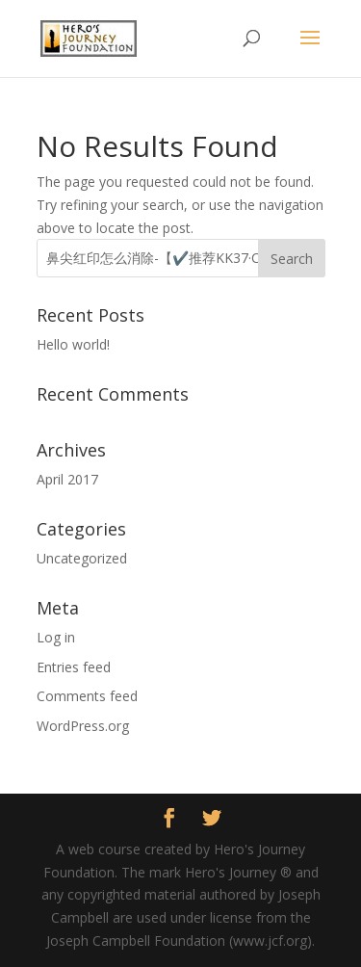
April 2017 (67, 479)
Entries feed (74, 667)
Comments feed (87, 696)
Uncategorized (82, 558)
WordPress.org (83, 726)
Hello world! (73, 344)
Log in (56, 637)
